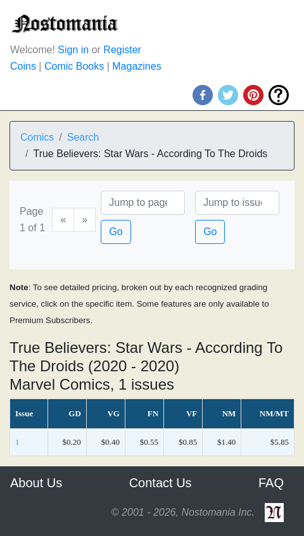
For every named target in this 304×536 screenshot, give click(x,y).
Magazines (136, 66)
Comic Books (74, 66)
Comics (37, 137)
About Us (36, 483)
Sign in (73, 49)
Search (83, 137)
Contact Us (160, 483)
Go (115, 231)
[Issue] (237, 203)
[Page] (143, 203)
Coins (23, 66)
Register (122, 49)
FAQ (271, 483)
